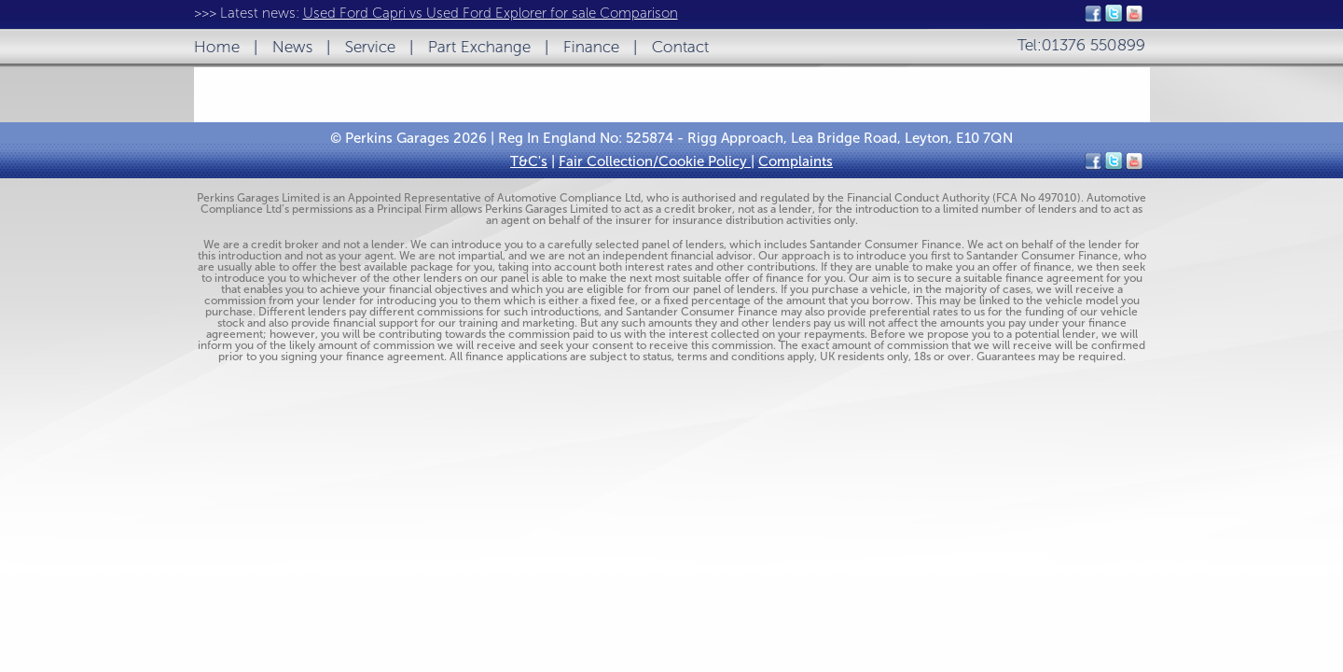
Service (370, 46)
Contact (680, 46)
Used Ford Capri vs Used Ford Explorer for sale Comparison (490, 13)
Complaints (795, 161)
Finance (591, 46)
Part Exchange (479, 46)
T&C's (528, 161)
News (292, 46)
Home (217, 46)
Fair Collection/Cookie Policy (655, 161)
